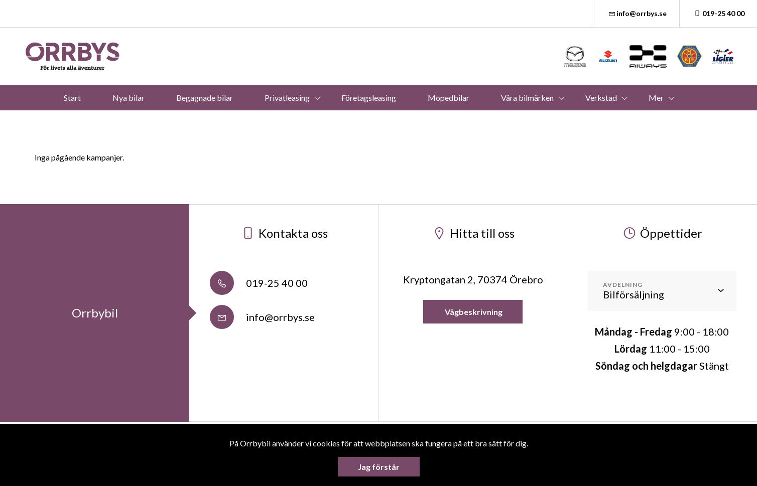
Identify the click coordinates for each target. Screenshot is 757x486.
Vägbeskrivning (472, 311)
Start (72, 97)
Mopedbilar (448, 97)
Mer (656, 97)
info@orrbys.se (637, 13)
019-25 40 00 (718, 13)
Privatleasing (287, 97)
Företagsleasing (368, 97)
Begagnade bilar (204, 97)
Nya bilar (128, 97)
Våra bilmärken (527, 97)
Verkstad (601, 97)
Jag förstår (379, 466)
